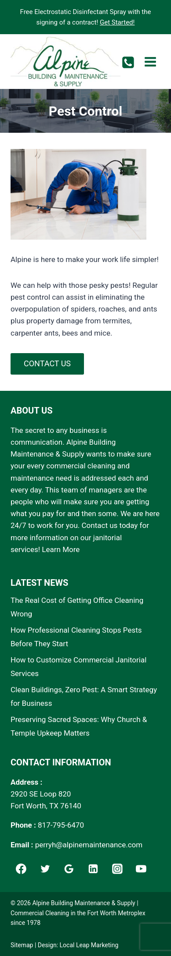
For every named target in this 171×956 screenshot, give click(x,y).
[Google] (69, 868)
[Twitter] (45, 868)
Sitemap (22, 945)
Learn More (61, 549)
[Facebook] (21, 868)
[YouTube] (141, 868)
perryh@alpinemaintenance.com (89, 844)
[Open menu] (150, 62)
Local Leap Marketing (89, 945)
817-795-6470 (61, 825)
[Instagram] (117, 868)
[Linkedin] (93, 868)
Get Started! (117, 22)
